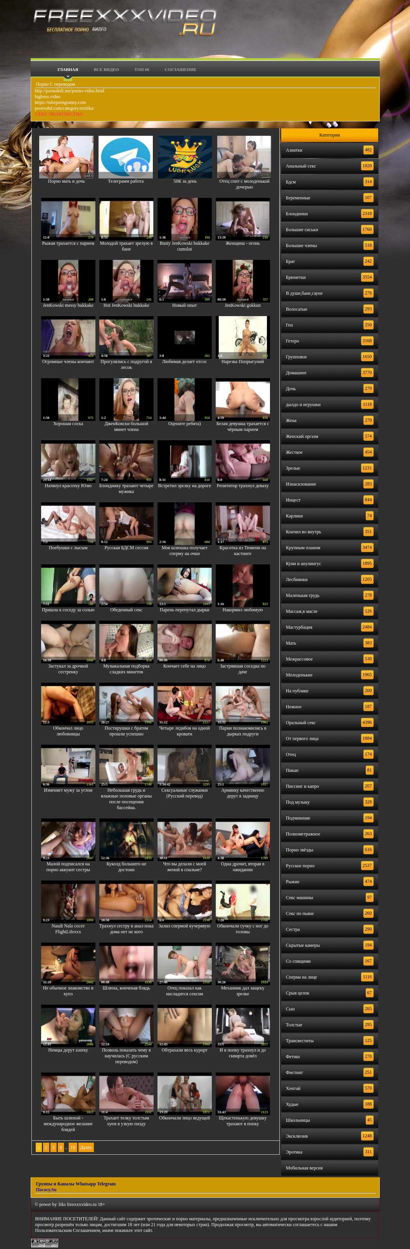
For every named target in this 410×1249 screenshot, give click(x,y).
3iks (62, 1204)
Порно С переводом (55, 84)
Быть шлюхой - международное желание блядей (68, 1123)
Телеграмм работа (126, 181)
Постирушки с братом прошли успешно (126, 731)
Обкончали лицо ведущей (184, 1118)
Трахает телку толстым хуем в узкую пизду (126, 1120)
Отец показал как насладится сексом (184, 990)
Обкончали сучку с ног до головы (242, 928)
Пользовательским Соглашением (67, 1230)
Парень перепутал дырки (184, 609)
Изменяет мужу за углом (68, 790)
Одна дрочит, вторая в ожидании (243, 866)
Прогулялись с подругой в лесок (126, 364)
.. (66, 1147)
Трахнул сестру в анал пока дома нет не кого (126, 928)
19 (73, 1147)
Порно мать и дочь (66, 181)
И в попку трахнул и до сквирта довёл (243, 1053)
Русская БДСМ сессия (126, 547)
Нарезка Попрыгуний (242, 361)
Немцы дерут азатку (68, 1050)
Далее (86, 1147)
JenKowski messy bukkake (68, 305)
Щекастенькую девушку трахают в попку (242, 1120)
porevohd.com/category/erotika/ (65, 108)
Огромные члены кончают (68, 361)
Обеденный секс (126, 609)
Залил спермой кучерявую (185, 926)
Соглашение (181, 69)
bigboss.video (48, 96)
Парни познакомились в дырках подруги (242, 731)
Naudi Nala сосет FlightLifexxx (68, 928)
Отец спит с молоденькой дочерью (245, 184)
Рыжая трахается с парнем (68, 243)
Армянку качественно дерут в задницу (242, 793)
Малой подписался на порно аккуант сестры (68, 866)
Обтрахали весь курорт (185, 1050)
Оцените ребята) (184, 423)
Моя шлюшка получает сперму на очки (185, 550)
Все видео (106, 69)
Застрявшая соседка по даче (242, 669)
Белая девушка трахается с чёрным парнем (242, 426)
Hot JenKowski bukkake (126, 305)
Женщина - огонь (243, 243)
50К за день (185, 181)
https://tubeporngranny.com (60, 102)
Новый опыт (184, 305)
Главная (68, 69)
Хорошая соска (68, 423)
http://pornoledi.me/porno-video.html (69, 90)
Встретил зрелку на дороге (184, 485)
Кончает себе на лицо (184, 666)
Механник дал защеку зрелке (243, 990)
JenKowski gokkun (243, 305)
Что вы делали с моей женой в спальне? (184, 866)
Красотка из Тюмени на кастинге (243, 550)
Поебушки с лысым (68, 547)
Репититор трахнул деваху (243, 485)
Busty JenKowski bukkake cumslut (184, 246)
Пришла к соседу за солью (68, 609)
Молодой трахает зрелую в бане (126, 246)
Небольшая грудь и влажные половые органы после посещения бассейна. (126, 798)
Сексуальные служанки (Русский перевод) (184, 793)
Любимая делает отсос (184, 361)
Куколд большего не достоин (126, 866)
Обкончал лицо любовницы (68, 731)
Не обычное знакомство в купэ (68, 990)
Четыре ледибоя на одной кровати (184, 731)
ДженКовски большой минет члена (126, 426)
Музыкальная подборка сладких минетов (126, 669)
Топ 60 (142, 69)
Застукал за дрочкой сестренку (68, 669)
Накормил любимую (243, 609)
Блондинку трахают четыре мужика (126, 488)
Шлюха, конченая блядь (126, 988)
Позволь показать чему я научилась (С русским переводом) (126, 1055)
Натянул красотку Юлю (68, 485)
